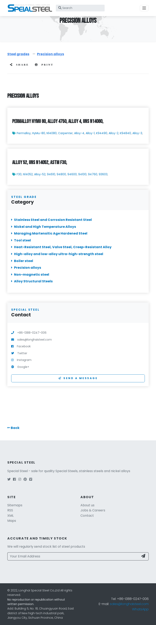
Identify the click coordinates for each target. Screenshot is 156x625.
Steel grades (18, 54)
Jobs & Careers (92, 510)
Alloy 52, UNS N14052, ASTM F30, (39, 163)
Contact (87, 515)
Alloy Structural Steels (32, 281)
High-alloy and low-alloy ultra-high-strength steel (57, 254)
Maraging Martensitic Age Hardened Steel (49, 233)
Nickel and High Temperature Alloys (43, 226)
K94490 (101, 133)
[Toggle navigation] (144, 8)
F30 (19, 174)
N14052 (28, 174)
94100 (82, 174)
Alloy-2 (113, 133)
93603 (103, 174)
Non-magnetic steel (30, 274)
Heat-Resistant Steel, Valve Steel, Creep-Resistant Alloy (61, 247)
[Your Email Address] (73, 556)
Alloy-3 (137, 133)
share (19, 64)
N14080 (52, 133)
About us (87, 505)
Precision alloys (50, 54)
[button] (13, 427)
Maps (11, 520)
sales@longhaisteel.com (129, 604)
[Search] (80, 8)
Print (44, 64)
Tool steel (21, 240)
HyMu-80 (38, 133)
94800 (61, 174)
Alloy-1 (90, 133)
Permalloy (24, 133)
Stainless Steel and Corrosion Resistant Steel (51, 219)
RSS (10, 510)
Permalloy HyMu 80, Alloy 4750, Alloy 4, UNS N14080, (57, 121)
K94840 (125, 133)
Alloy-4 (79, 133)
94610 (51, 174)
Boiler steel (22, 261)
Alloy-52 (40, 174)
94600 (72, 174)
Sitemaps (14, 505)
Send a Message (78, 378)
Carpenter (65, 133)
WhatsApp (140, 609)
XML (10, 515)
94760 (92, 174)
